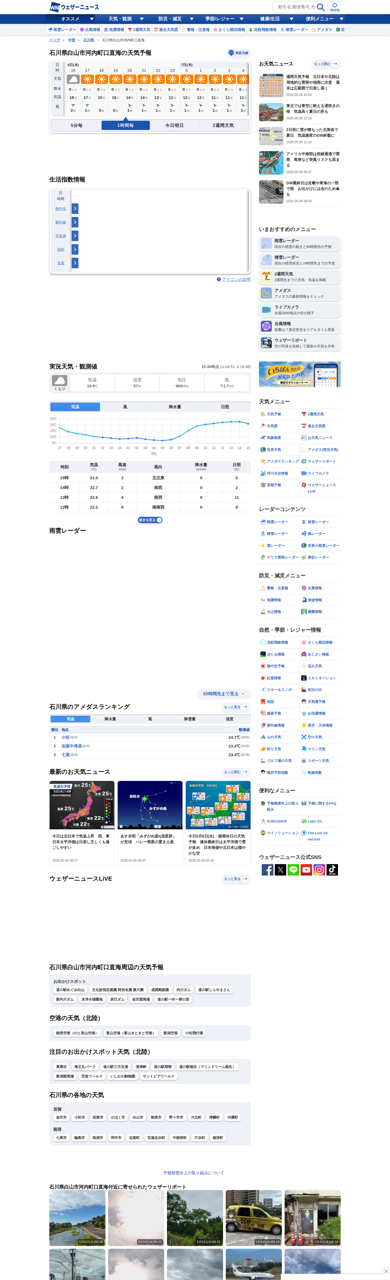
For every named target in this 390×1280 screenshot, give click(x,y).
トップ (54, 40)
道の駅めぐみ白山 (70, 990)
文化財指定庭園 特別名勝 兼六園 (118, 990)
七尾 (66, 755)
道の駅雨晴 (163, 1067)
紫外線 (60, 222)
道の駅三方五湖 (115, 1067)
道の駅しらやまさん (214, 990)
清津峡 (141, 1067)
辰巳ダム (117, 999)
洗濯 (61, 263)
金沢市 (61, 1117)
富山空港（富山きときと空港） (131, 1033)
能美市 (156, 1117)
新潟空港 (170, 1033)
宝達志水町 (156, 1138)
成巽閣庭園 (160, 990)
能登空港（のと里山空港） (77, 1033)
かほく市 (118, 1117)
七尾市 (61, 1138)
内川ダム (183, 990)
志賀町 (134, 1138)
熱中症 (60, 208)
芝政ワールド (92, 1076)
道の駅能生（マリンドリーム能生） (207, 1067)
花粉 (61, 249)
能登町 (218, 1138)
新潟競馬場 (65, 1076)
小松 (66, 737)
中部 (71, 40)
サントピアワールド (159, 1076)
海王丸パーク (85, 1067)
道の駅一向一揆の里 (173, 999)
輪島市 (79, 1138)
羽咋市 (116, 1138)
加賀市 (98, 1117)
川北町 (196, 1117)
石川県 (88, 40)
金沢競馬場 (141, 999)
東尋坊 (61, 1067)
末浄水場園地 (92, 999)
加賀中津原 (72, 746)
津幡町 (214, 1117)
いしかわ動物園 (122, 1076)
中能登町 (180, 1138)
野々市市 (176, 1117)
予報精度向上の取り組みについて (193, 1172)
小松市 (79, 1117)
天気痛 (60, 236)
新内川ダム (65, 999)
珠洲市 (98, 1138)
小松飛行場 (194, 1033)
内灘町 (232, 1117)
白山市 (138, 1117)
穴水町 (199, 1138)
